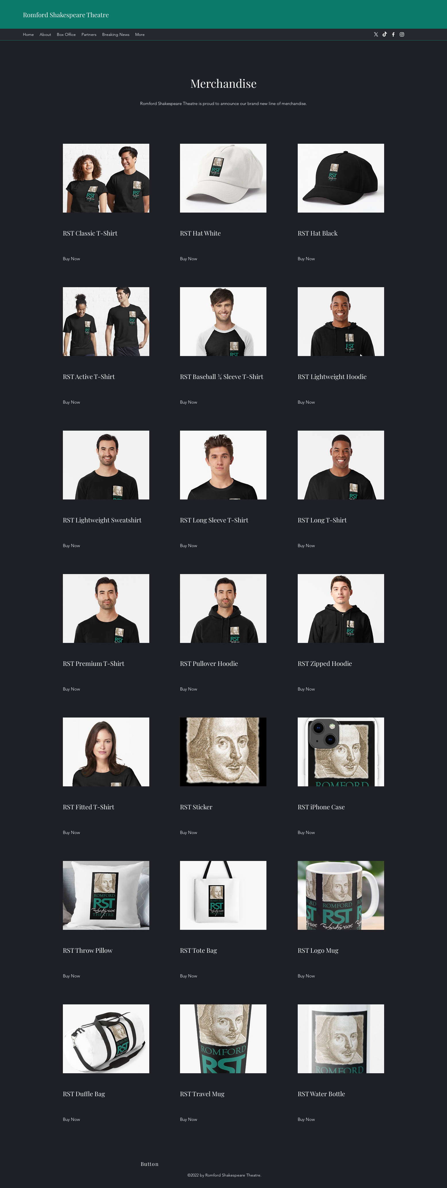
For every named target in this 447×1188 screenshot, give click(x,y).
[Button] (150, 1164)
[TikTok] (385, 34)
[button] (188, 258)
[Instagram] (402, 34)
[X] (376, 34)
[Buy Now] (71, 258)
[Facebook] (393, 34)
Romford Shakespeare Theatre (66, 14)
